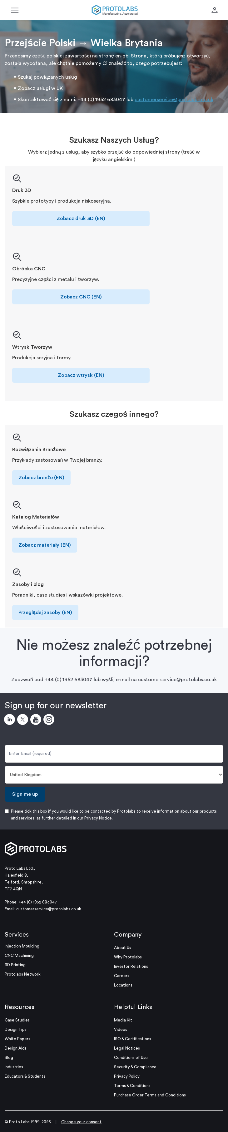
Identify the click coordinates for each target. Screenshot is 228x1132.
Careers (121, 976)
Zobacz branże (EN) (41, 477)
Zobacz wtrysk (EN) (81, 375)
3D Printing (15, 965)
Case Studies (17, 1020)
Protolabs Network (23, 974)
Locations (123, 985)
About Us (122, 948)
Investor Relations (131, 966)
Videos (120, 1029)
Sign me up (25, 794)
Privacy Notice (98, 818)
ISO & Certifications (132, 1039)
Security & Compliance (135, 1067)
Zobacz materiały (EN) (44, 545)
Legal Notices (127, 1048)
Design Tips (16, 1029)
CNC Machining (19, 955)
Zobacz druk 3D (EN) (81, 218)
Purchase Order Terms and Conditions (150, 1095)
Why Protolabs (128, 957)
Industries (14, 1067)
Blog (9, 1058)
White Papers (17, 1039)
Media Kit (123, 1020)
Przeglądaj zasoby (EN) (45, 612)
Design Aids (16, 1048)
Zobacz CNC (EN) (81, 296)
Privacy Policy (127, 1076)
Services (17, 935)
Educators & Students (25, 1076)
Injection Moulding (22, 946)
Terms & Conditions (132, 1086)
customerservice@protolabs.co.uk (174, 99)
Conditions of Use (131, 1058)
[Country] (114, 775)
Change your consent (81, 1122)
